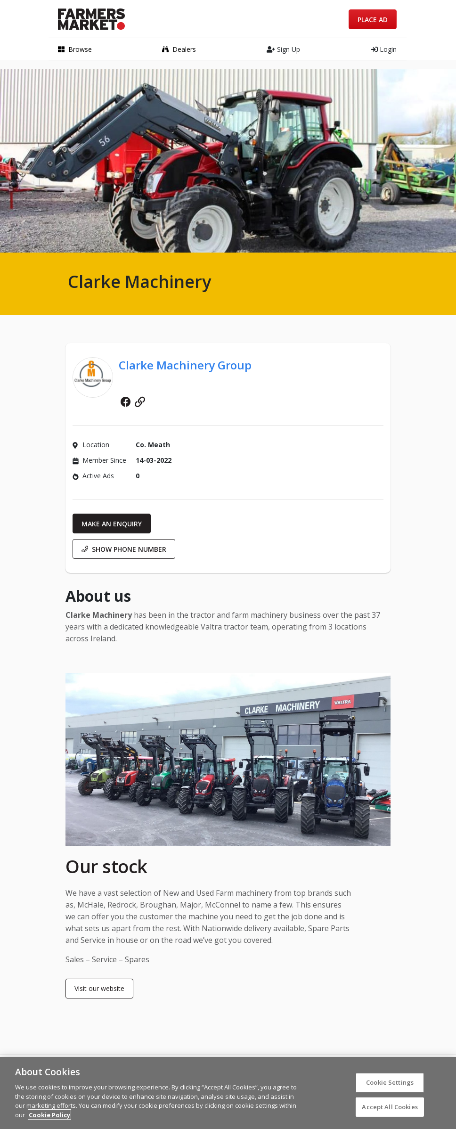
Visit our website (99, 988)
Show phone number (123, 549)
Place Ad (373, 19)
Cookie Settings (390, 1085)
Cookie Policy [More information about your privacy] (49, 1118)
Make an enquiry (111, 523)
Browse (75, 49)
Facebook (126, 402)
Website (140, 402)
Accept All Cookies (389, 1110)
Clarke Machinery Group (185, 365)
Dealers (179, 49)
